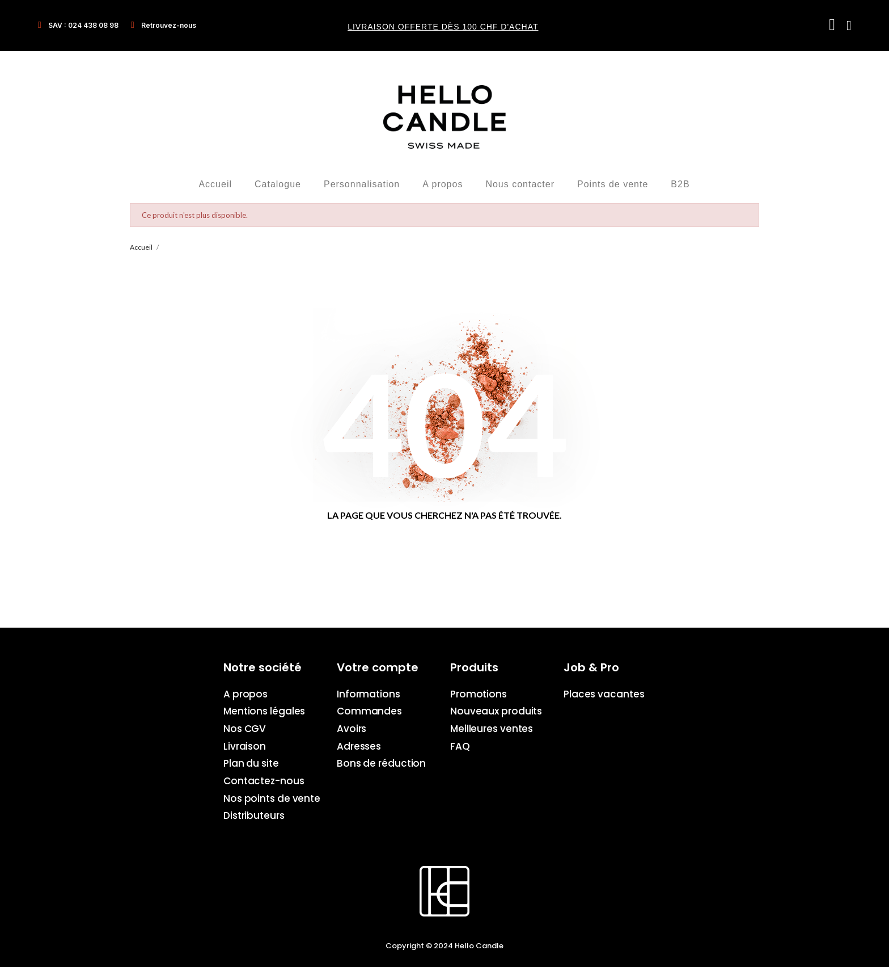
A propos (442, 184)
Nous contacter (519, 184)
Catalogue (278, 184)
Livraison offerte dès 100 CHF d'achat (443, 26)
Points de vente (612, 184)
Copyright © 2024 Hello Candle (444, 945)
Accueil (215, 184)
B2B (680, 184)
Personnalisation (362, 184)
